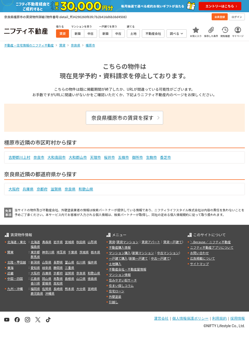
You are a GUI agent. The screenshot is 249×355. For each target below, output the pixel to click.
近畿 (10, 273)
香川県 (35, 283)
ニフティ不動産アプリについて (211, 247)
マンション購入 (120, 253)
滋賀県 (56, 189)
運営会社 (161, 318)
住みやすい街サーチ (123, 280)
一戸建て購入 (118, 258)
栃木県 (95, 252)
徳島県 (92, 278)
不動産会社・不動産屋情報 (127, 269)
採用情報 (237, 318)
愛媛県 (46, 283)
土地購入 (115, 263)
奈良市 (38, 157)
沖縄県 (49, 293)
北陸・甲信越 (16, 262)
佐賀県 (46, 288)
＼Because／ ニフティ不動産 (210, 242)
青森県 (46, 242)
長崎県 (58, 288)
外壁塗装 (115, 296)
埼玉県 (61, 252)
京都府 (42, 189)
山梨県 (46, 262)
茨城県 (84, 252)
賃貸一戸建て (172, 242)
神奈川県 (48, 252)
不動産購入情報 (120, 247)
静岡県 (58, 267)
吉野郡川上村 (19, 157)
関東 (10, 252)
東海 (10, 267)
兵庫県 (28, 189)
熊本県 (69, 288)
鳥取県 (58, 278)
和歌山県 (86, 189)
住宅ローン (116, 291)
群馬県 (35, 256)
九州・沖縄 (15, 288)
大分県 (81, 288)
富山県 (69, 262)
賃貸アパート (151, 242)
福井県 (92, 262)
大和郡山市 (78, 157)
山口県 (81, 278)
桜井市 (109, 157)
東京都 (35, 252)
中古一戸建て (160, 258)
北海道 (35, 242)
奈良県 (70, 189)
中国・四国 (15, 278)
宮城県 (69, 242)
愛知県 (35, 267)
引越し (113, 302)
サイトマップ (199, 263)
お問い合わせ (199, 253)
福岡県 (35, 288)
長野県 (58, 262)
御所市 (137, 157)
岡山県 (46, 278)
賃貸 (112, 242)
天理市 (95, 157)
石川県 (81, 262)
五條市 (123, 157)
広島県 (35, 278)
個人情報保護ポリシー (190, 318)
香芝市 (165, 157)
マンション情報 (120, 274)
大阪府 (14, 189)
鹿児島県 (37, 293)
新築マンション (143, 253)
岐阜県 (46, 267)
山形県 (92, 242)
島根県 (69, 278)
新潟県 (35, 262)
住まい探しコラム (121, 285)
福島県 (35, 246)
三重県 (69, 267)
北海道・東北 (16, 242)
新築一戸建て (138, 258)
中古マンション (168, 253)
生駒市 (151, 157)
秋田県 (81, 242)
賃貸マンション (128, 242)
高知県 (58, 283)
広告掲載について (202, 258)
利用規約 (219, 318)
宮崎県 (92, 288)
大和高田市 (56, 157)
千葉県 (72, 252)
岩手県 (58, 242)
